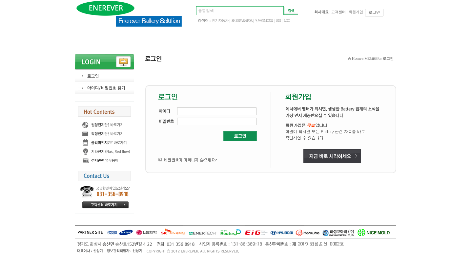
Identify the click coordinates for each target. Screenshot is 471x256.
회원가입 (356, 12)
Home (356, 58)
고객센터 (338, 12)
